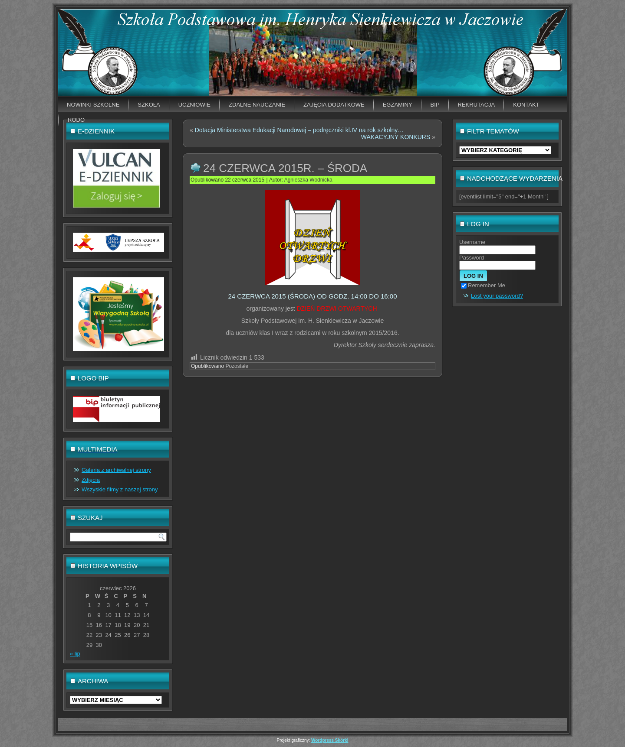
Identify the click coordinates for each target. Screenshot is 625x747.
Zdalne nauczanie (257, 104)
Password (471, 257)
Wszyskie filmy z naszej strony (120, 489)
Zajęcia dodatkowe (334, 104)
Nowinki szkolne (93, 104)
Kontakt (526, 104)
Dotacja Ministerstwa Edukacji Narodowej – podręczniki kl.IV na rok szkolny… (299, 130)
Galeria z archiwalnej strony (116, 470)
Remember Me (483, 285)
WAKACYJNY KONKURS (395, 136)
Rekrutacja (476, 104)
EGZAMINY (397, 104)
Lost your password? (497, 295)
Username (472, 242)
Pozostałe (236, 366)
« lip (75, 653)
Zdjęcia (91, 480)
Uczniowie (194, 104)
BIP (435, 104)
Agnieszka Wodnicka (308, 180)
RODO (76, 120)
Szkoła (149, 104)
